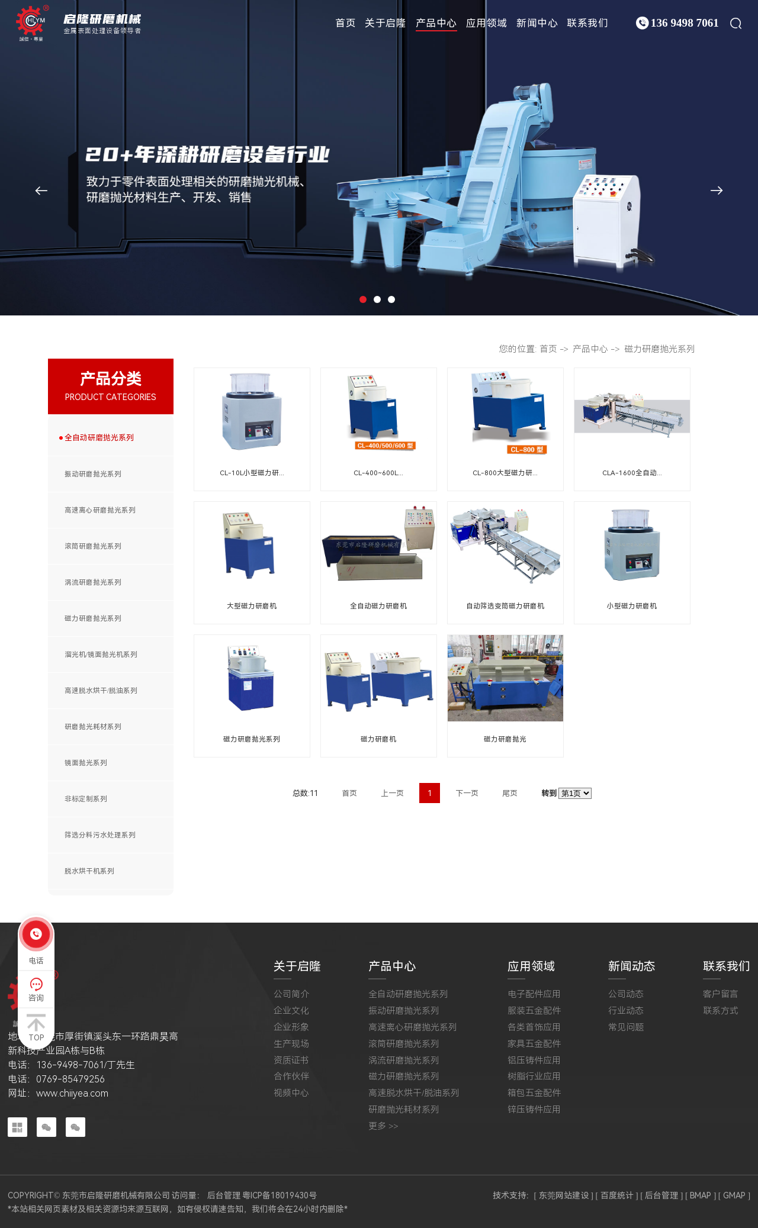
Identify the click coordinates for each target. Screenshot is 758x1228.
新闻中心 (537, 23)
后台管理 (223, 1195)
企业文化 (291, 1011)
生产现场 (291, 1044)
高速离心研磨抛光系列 (100, 510)
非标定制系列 (86, 799)
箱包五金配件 (534, 1093)
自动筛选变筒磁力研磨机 (505, 606)
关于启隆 (385, 23)
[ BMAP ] (700, 1195)
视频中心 (291, 1093)
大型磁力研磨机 (252, 606)
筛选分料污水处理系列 (100, 835)
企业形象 (291, 1027)
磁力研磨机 (378, 739)
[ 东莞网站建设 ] (563, 1195)
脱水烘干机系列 (89, 871)
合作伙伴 (291, 1076)
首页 (345, 23)
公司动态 (626, 994)
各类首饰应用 (534, 1027)
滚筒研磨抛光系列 (93, 546)
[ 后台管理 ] (661, 1195)
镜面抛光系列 (86, 763)
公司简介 (291, 994)
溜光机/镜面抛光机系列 (101, 654)
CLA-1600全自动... (632, 473)
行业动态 (626, 1011)
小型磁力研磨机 (632, 606)
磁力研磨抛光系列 (93, 618)
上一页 (392, 793)
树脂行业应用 (534, 1076)
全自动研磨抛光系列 (99, 437)
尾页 (510, 793)
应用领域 (487, 23)
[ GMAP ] (734, 1195)
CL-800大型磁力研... (505, 473)
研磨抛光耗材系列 (93, 727)
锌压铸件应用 (534, 1109)
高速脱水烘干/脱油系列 (101, 690)
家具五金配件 (534, 1044)
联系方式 (720, 1011)
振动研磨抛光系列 (93, 474)
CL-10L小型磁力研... (252, 473)
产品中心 (436, 23)
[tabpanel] (379, 157)
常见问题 (626, 1027)
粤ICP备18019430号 (279, 1195)
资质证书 (291, 1060)
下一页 (466, 793)
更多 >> (383, 1126)
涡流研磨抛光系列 (93, 582)
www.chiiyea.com (72, 1093)
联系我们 (587, 23)
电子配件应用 (534, 994)
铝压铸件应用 (534, 1060)
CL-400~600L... (378, 473)
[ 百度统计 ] (616, 1195)
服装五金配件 (534, 1011)
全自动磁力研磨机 (378, 606)
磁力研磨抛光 (505, 739)
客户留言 (720, 994)
